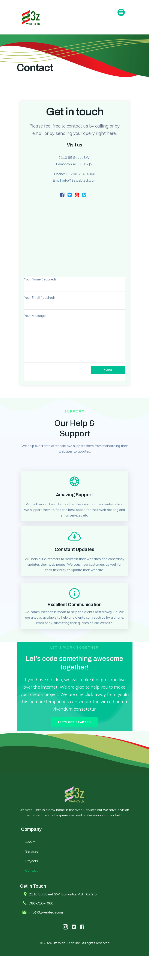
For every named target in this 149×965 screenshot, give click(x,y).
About (30, 850)
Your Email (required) (74, 302)
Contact (31, 879)
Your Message (74, 342)
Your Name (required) (74, 284)
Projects (31, 869)
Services (31, 860)
